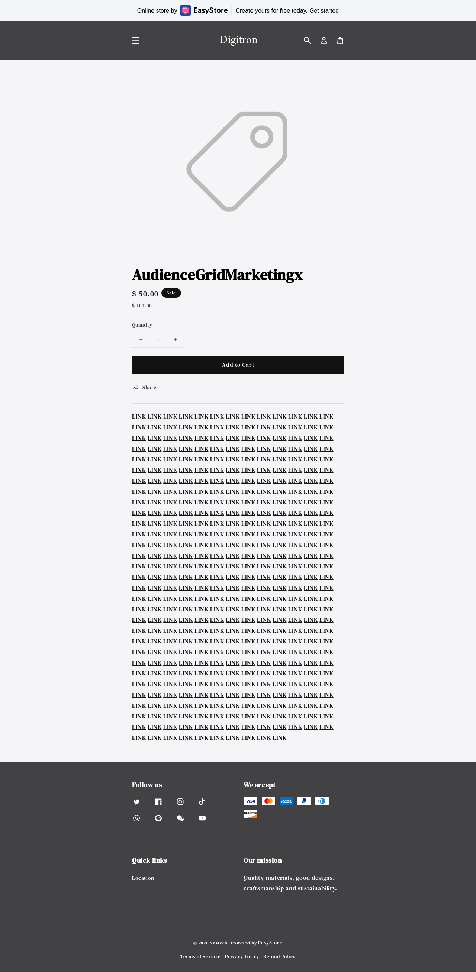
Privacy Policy (242, 956)
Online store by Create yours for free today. (238, 10)
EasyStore (270, 943)
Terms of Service (200, 956)
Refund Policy (279, 956)
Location (143, 878)
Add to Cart (238, 365)
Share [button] (144, 387)
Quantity (142, 325)
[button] (307, 40)
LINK (139, 416)
